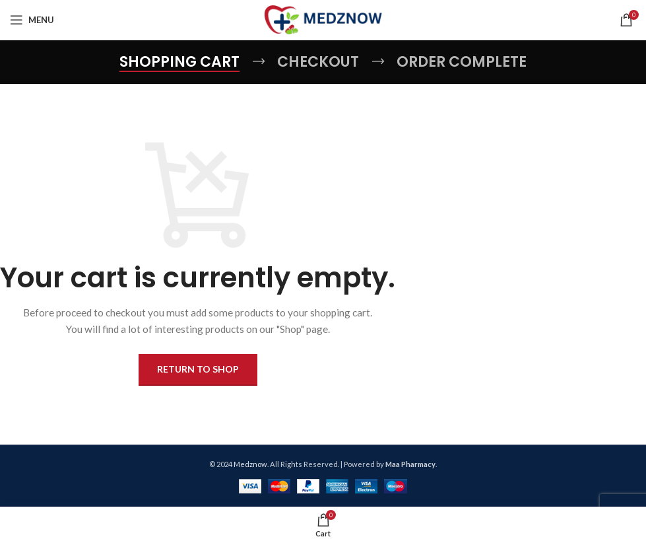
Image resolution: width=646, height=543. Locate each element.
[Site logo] (323, 18)
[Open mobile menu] (32, 20)
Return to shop (198, 369)
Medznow (250, 464)
